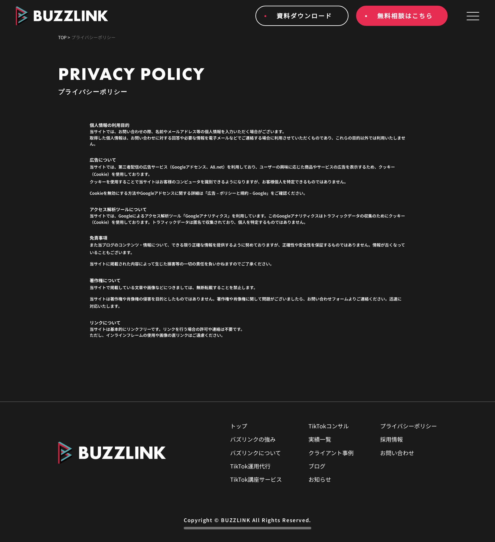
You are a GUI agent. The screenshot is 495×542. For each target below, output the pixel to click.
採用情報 (391, 439)
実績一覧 (319, 439)
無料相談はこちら (405, 15)
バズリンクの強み (253, 439)
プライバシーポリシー (408, 426)
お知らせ (319, 479)
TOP (62, 37)
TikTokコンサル (328, 426)
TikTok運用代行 (250, 466)
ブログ (316, 466)
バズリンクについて (255, 453)
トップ (238, 426)
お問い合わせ (397, 453)
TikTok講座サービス (256, 479)
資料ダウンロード (304, 15)
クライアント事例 (331, 453)
